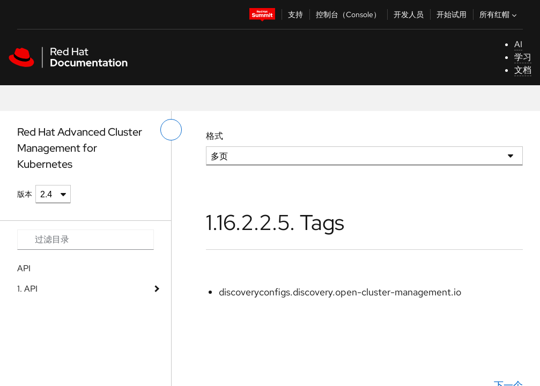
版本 (24, 194)
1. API (27, 288)
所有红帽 (499, 14)
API (24, 268)
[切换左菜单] (171, 129)
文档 (522, 70)
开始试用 (452, 14)
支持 (295, 14)
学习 (522, 57)
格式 (214, 136)
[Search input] (85, 239)
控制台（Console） (348, 14)
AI (518, 44)
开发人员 (409, 14)
